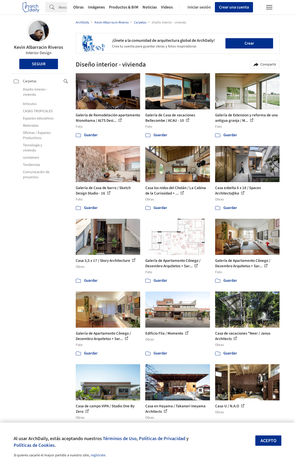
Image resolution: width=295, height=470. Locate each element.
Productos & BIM (123, 7)
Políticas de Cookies (34, 445)
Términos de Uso (120, 438)
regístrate (98, 455)
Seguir (38, 64)
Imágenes (96, 7)
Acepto (268, 440)
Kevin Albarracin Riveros (38, 47)
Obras (78, 7)
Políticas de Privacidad (162, 438)
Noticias (149, 7)
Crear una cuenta (234, 7)
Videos (167, 7)
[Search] (63, 7)
